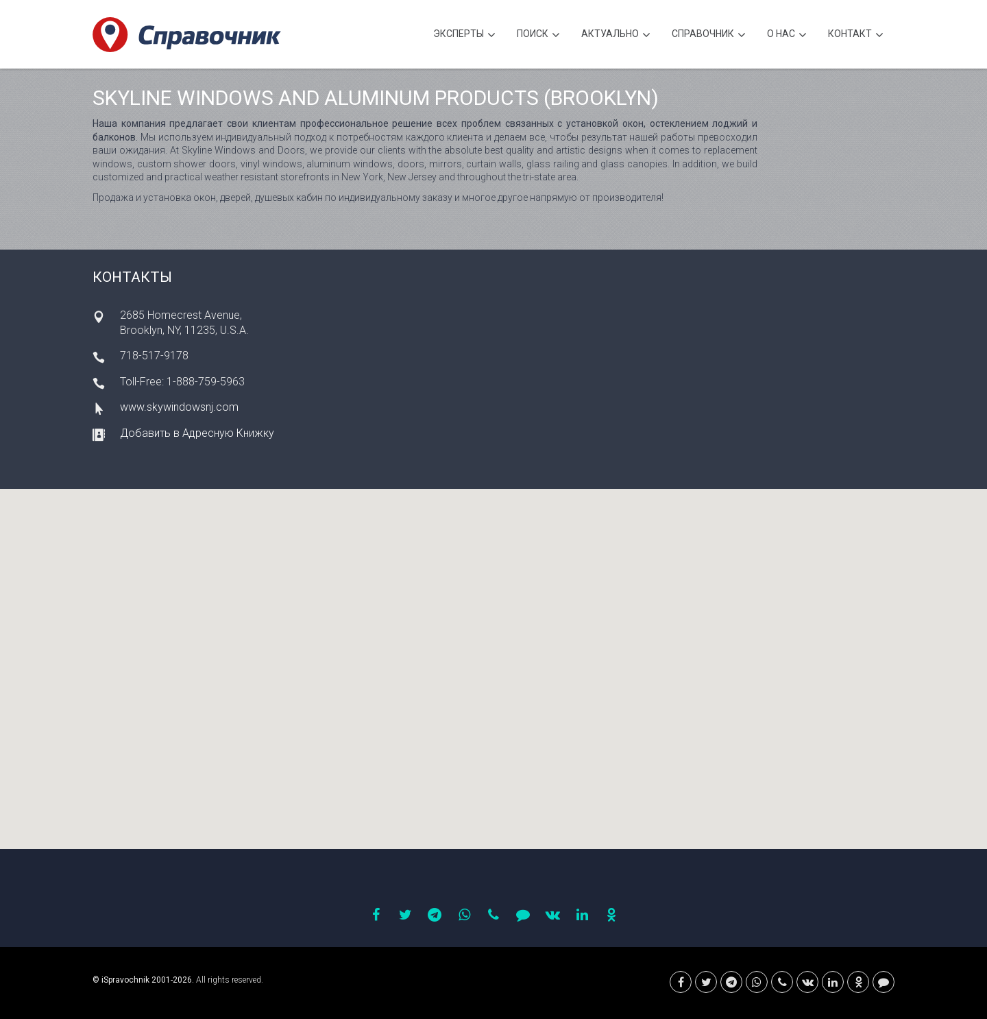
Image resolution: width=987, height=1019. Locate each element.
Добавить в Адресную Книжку (197, 433)
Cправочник (709, 35)
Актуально (615, 35)
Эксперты (464, 35)
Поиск (538, 35)
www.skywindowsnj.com (179, 406)
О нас (787, 35)
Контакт (856, 35)
